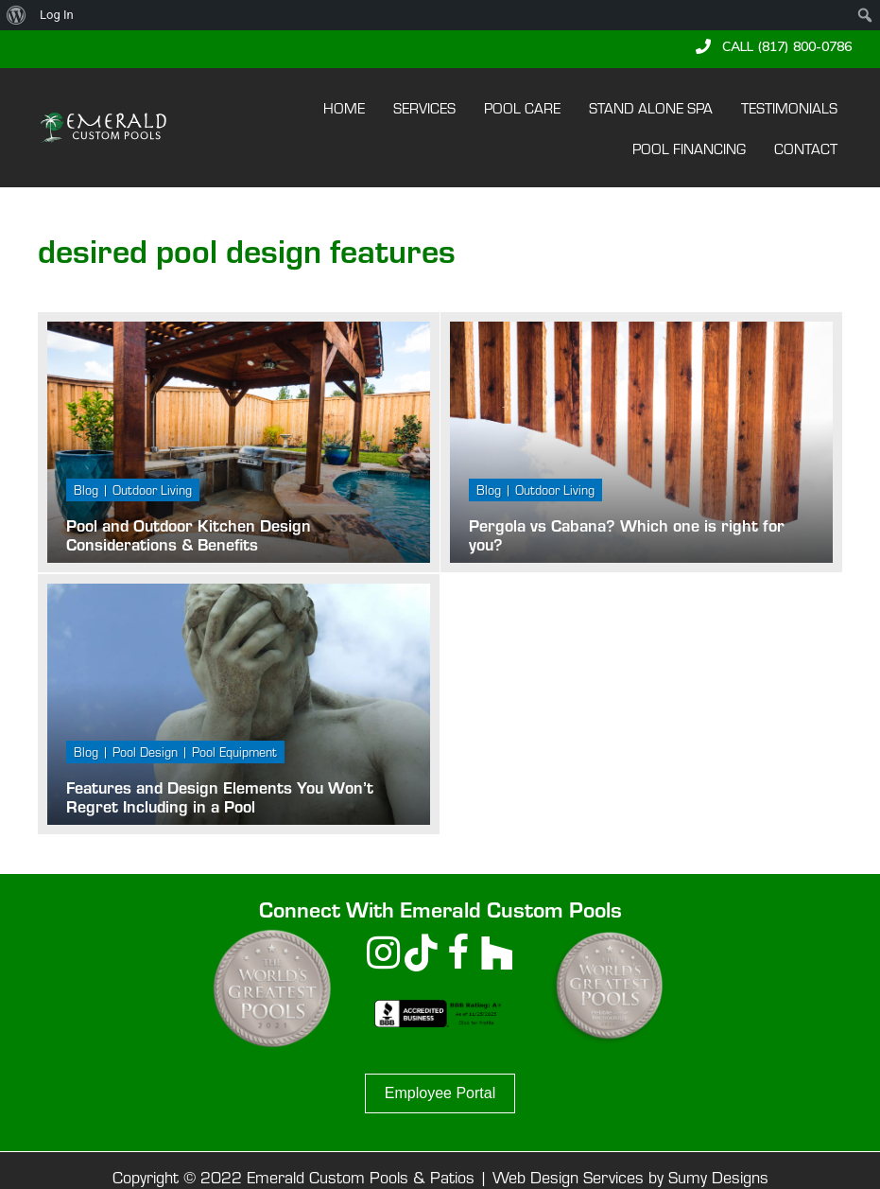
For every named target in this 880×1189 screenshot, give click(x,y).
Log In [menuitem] (57, 15)
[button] (773, 46)
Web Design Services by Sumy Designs (630, 1176)
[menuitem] (16, 15)
